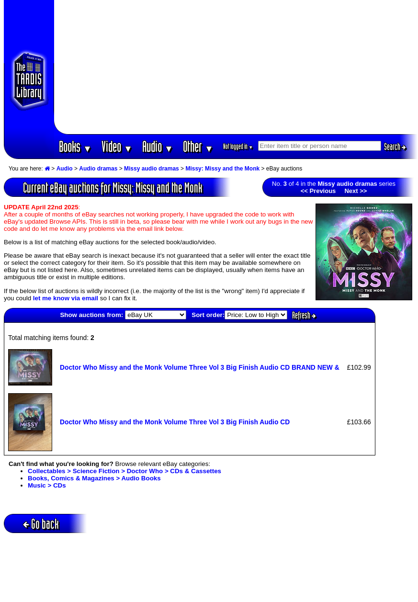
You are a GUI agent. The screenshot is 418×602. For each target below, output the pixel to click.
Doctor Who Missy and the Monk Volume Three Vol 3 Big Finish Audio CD (175, 422)
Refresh (304, 315)
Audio (157, 146)
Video (117, 146)
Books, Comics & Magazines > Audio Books (94, 478)
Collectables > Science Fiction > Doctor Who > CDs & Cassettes (124, 471)
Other (198, 146)
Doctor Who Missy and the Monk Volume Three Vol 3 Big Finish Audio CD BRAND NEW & (199, 367)
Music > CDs (47, 485)
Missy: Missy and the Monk (222, 168)
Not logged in (238, 146)
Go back (41, 523)
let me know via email (65, 298)
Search (395, 146)
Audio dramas (98, 168)
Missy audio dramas (151, 168)
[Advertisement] (236, 67)
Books (75, 146)
